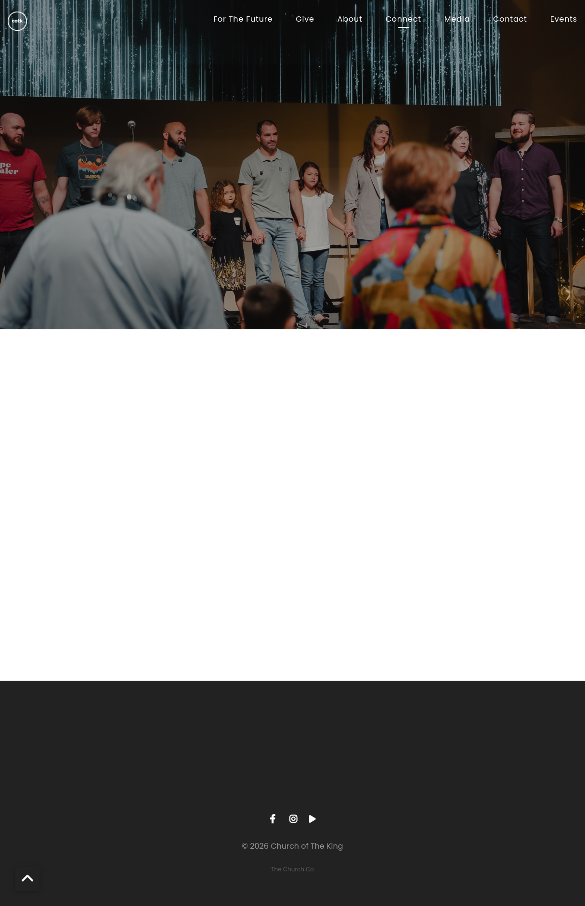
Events (563, 20)
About (350, 20)
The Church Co (292, 869)
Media (457, 20)
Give (305, 20)
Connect (403, 20)
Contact (510, 20)
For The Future (243, 20)
